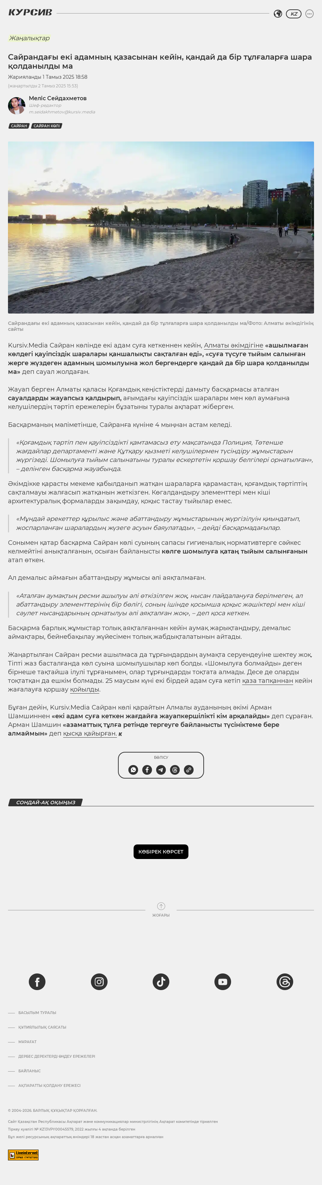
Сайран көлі (47, 126)
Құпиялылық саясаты (42, 1027)
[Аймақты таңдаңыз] (277, 13)
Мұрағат (27, 1042)
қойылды (84, 689)
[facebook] (37, 981)
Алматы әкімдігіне (233, 345)
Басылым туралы (37, 1013)
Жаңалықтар (29, 38)
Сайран (19, 126)
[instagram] (99, 981)
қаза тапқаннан (267, 681)
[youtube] (222, 981)
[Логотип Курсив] (30, 12)
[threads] (285, 981)
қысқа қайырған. (90, 733)
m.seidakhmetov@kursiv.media (62, 111)
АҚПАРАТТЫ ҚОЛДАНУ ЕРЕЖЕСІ (49, 1086)
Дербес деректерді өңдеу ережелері (56, 1057)
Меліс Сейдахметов (58, 98)
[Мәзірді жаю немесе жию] (309, 13)
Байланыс (29, 1071)
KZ (293, 14)
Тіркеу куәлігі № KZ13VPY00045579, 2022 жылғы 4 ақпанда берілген (71, 1129)
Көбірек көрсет (161, 852)
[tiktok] (161, 981)
